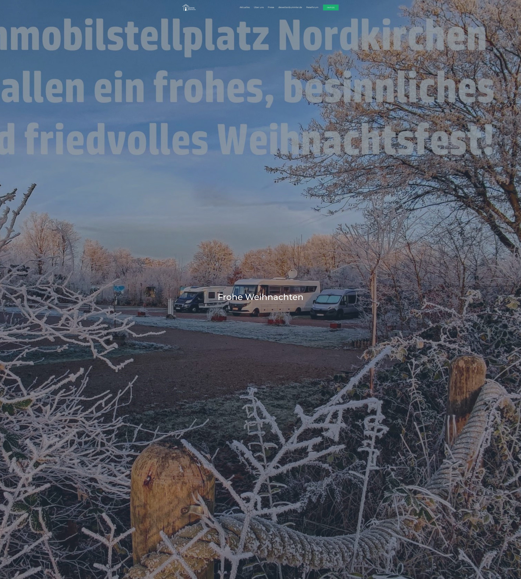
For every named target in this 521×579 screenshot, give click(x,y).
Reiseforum (312, 7)
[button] (331, 7)
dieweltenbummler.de (290, 7)
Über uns (259, 7)
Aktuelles (245, 7)
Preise (271, 7)
